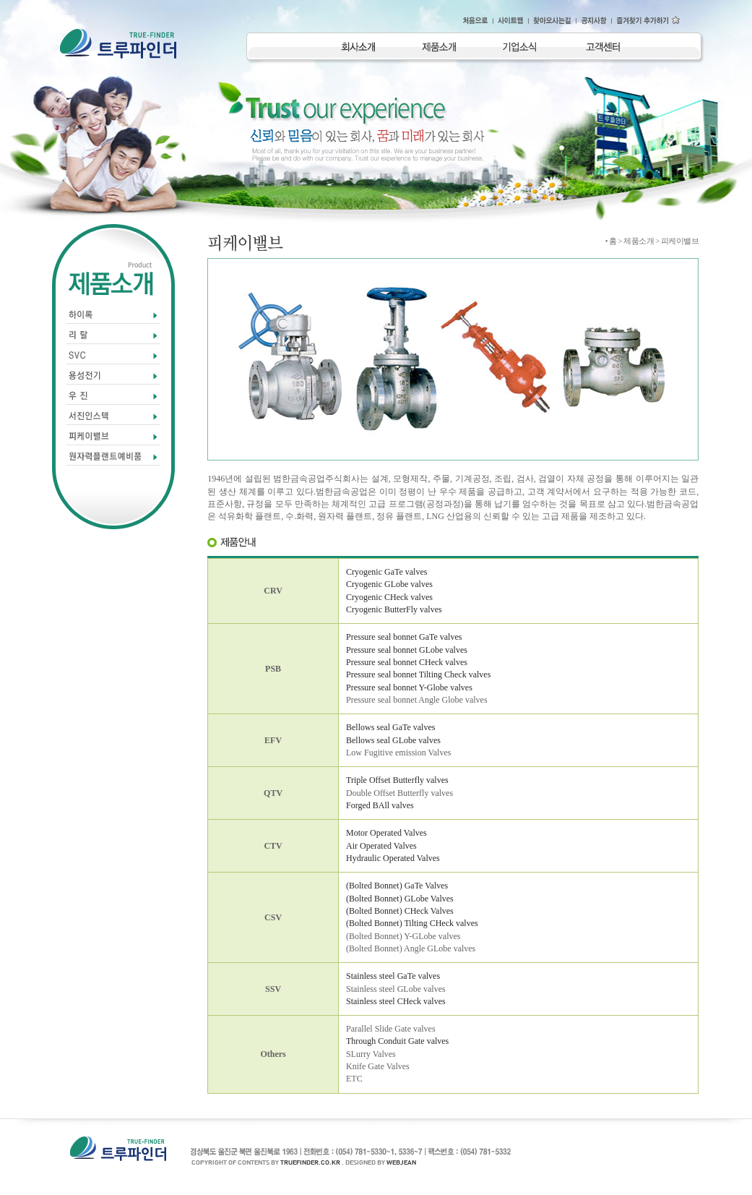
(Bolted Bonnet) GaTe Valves (397, 886)
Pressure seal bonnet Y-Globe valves (409, 687)
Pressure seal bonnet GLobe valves (406, 650)
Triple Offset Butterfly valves (397, 780)
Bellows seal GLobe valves (393, 740)
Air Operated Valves (381, 846)
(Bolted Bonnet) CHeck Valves (400, 911)
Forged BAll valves (380, 805)
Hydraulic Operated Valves (393, 858)
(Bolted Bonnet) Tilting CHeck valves (412, 923)
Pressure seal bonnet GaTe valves (404, 637)
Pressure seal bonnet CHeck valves (406, 662)
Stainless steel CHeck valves (396, 1001)
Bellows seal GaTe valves (390, 727)
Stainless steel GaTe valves (393, 976)
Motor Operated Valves (386, 833)
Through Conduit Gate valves (397, 1041)
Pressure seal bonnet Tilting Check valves (418, 674)
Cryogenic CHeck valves (389, 597)
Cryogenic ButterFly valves (394, 609)
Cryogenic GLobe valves (389, 584)
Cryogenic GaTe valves (386, 572)
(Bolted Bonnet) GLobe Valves (400, 899)
